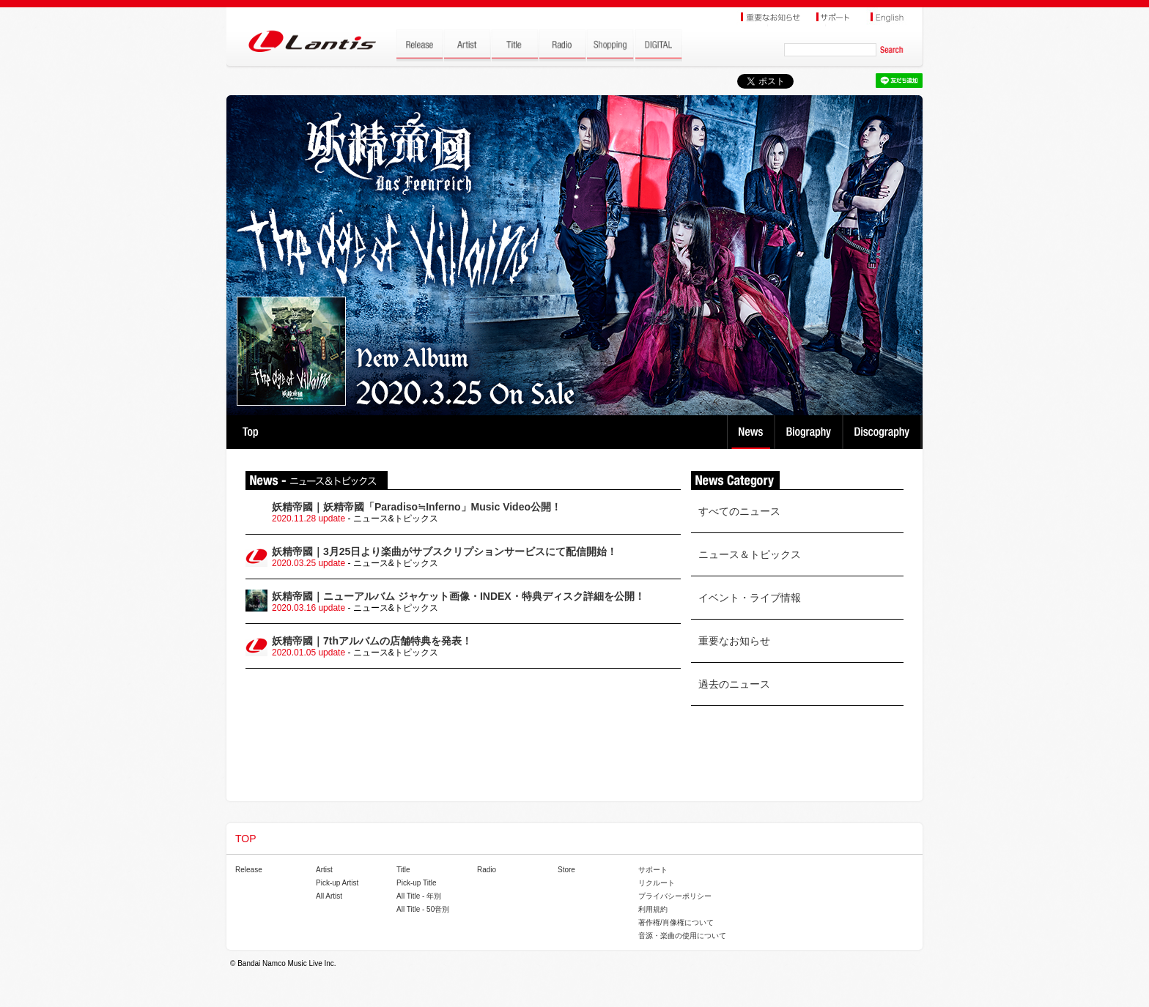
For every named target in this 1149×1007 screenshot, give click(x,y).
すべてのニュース (739, 511)
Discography (883, 432)
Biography (810, 432)
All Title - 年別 (418, 896)
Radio (486, 870)
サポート (653, 870)
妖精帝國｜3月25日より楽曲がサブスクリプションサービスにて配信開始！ (444, 551)
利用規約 (653, 909)
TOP (250, 432)
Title (403, 870)
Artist (324, 870)
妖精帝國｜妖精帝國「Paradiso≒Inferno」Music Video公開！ (416, 507)
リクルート (656, 883)
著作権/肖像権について (676, 922)
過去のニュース (734, 684)
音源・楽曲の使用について (682, 936)
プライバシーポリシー (675, 896)
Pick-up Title (416, 883)
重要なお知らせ (734, 641)
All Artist (329, 896)
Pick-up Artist (337, 883)
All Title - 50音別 (422, 909)
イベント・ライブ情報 (749, 597)
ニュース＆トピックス (749, 554)
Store (566, 870)
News (750, 432)
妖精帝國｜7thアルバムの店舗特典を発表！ (372, 641)
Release (248, 870)
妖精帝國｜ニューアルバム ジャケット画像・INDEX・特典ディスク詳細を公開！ (458, 596)
